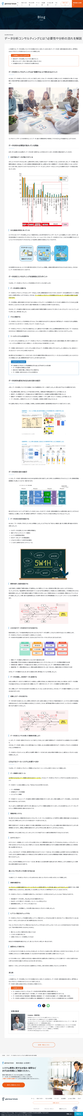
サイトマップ (36, 1108)
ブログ (79, 1098)
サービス (56, 1098)
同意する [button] (78, 1114)
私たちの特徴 (49, 1098)
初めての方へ (40, 1098)
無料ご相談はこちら (13, 1085)
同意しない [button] (69, 1114)
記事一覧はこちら (43, 1045)
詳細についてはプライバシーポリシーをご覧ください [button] (16, 1114)
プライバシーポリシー (49, 1108)
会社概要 (63, 1098)
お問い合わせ (65, 4)
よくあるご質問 (71, 1098)
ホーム (32, 1098)
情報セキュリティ (63, 1108)
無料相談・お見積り (77, 4)
